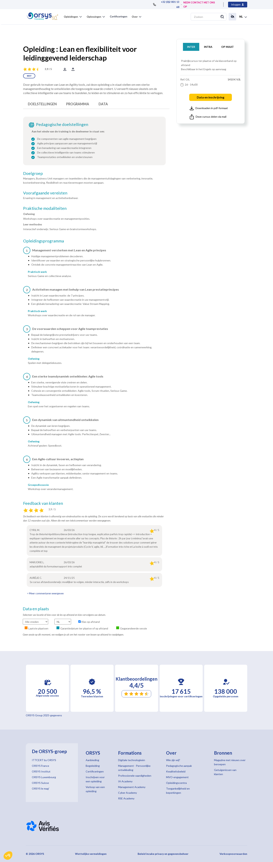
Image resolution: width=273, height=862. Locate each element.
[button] (8, 855)
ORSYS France (40, 765)
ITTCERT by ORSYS (44, 760)
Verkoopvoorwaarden (233, 853)
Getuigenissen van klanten (225, 772)
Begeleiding (93, 765)
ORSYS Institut (41, 771)
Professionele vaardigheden (134, 775)
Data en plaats (36, 609)
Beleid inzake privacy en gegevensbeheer (163, 853)
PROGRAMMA (77, 104)
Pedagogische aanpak (179, 765)
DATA (103, 104)
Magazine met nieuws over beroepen (230, 762)
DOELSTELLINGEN (42, 104)
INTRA (208, 46)
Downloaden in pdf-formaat (209, 108)
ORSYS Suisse (40, 782)
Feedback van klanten (43, 503)
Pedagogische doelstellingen (62, 124)
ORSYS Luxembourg (44, 777)
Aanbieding (92, 760)
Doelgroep (33, 173)
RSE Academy (126, 798)
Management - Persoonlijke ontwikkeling (134, 768)
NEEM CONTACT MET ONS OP (199, 4)
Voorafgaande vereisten (45, 193)
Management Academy (131, 787)
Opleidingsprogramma (43, 241)
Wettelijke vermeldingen (91, 853)
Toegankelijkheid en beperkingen (178, 790)
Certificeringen (118, 16)
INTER (191, 46)
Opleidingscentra (176, 782)
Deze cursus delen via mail (208, 116)
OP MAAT (227, 46)
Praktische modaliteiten (45, 208)
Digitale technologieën (131, 760)
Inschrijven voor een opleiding (95, 779)
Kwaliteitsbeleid (175, 771)
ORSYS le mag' (40, 788)
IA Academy (125, 781)
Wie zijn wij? (173, 760)
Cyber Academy (127, 792)
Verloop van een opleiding (95, 789)
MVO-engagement (177, 777)
